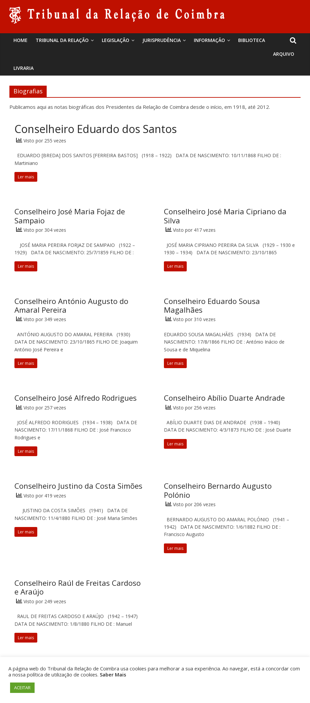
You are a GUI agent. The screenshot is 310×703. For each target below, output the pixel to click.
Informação (209, 40)
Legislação (115, 40)
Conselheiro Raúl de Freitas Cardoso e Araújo (77, 587)
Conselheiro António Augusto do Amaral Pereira (71, 305)
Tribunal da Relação (62, 40)
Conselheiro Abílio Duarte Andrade (224, 398)
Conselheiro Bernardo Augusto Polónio (218, 490)
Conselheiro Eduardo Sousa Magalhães (212, 305)
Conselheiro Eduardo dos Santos (95, 129)
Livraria (23, 68)
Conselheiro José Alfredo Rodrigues (75, 398)
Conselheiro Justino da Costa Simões (78, 486)
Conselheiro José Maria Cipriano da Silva (225, 215)
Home (20, 40)
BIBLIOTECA (251, 40)
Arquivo (283, 54)
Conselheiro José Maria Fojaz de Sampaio (69, 215)
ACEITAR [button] (22, 688)
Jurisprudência (161, 40)
